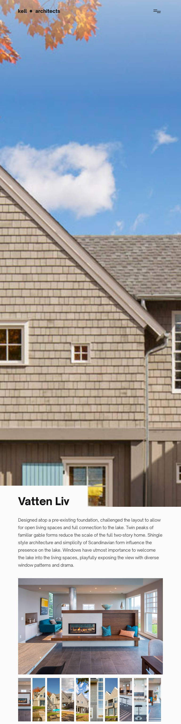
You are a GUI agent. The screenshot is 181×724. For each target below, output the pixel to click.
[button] (157, 10)
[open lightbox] (90, 626)
